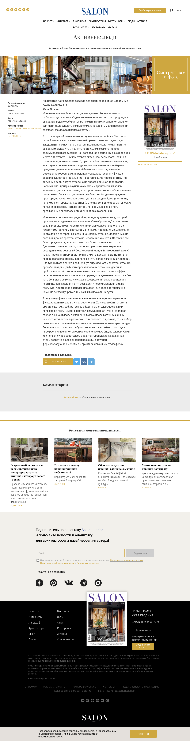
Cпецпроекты (65, 639)
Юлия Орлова (14, 128)
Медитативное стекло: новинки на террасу (156, 467)
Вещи (121, 21)
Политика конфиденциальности (117, 690)
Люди (131, 21)
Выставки (63, 611)
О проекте (30, 686)
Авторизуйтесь (71, 397)
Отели (85, 27)
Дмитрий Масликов (31, 128)
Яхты (75, 27)
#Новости (102, 488)
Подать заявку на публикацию (140, 686)
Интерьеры (64, 21)
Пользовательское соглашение (72, 690)
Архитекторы (97, 21)
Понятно (143, 734)
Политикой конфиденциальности (57, 563)
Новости (48, 21)
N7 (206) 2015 (14, 136)
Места (112, 21)
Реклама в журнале (84, 686)
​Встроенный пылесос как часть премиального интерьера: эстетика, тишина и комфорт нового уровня (28, 472)
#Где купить (16, 505)
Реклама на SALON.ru (148, 164)
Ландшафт (79, 21)
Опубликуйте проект (150, 10)
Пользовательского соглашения (127, 560)
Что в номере (143, 630)
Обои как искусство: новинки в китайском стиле (116, 467)
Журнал (142, 21)
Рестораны (98, 27)
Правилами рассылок (88, 563)
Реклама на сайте (54, 686)
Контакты (109, 686)
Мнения (113, 27)
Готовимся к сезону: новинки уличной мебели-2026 (67, 468)
